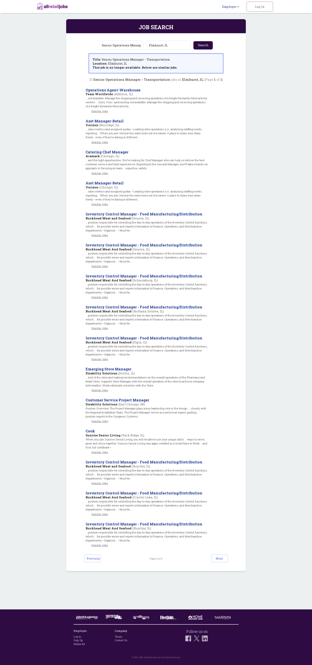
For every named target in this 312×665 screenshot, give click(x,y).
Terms (118, 636)
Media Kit (79, 644)
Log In (260, 7)
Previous (97, 590)
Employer (230, 7)
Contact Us (121, 640)
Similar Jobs (99, 111)
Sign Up (78, 640)
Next (215, 590)
